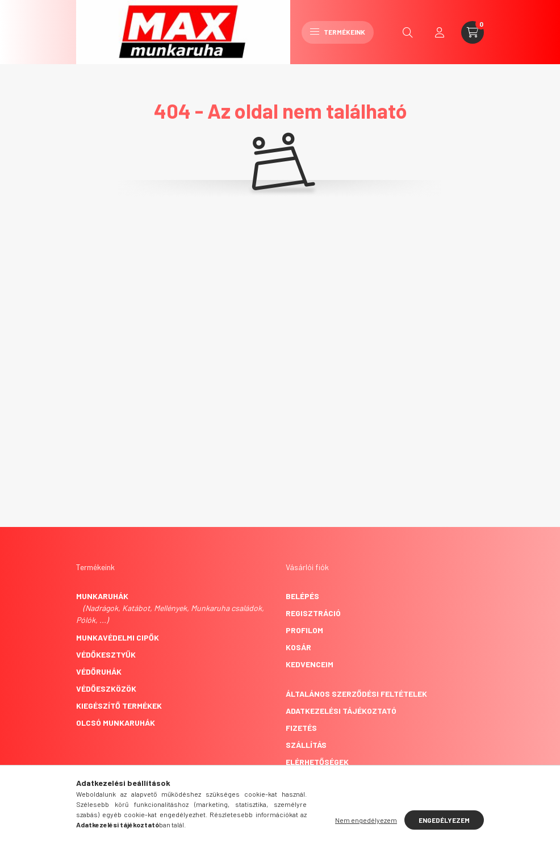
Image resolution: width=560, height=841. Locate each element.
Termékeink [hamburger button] (337, 32)
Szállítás (306, 745)
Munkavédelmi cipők (117, 637)
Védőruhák (99, 671)
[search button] (407, 32)
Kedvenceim (309, 664)
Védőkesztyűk (106, 654)
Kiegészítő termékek (119, 705)
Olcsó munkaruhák (115, 722)
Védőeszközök (106, 688)
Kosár (298, 647)
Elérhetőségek (317, 762)
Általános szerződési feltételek (356, 693)
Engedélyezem (444, 820)
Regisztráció (313, 613)
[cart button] (472, 32)
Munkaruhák (102, 596)
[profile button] (439, 32)
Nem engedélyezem (366, 820)
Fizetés (301, 728)
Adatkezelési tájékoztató (341, 711)
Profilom (304, 630)
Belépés (302, 596)
